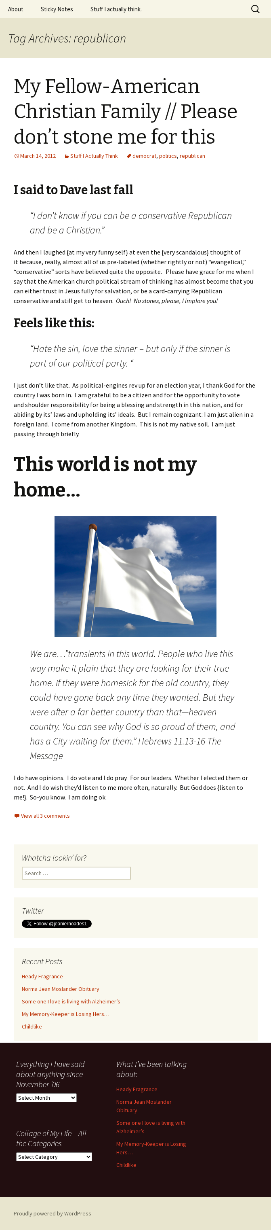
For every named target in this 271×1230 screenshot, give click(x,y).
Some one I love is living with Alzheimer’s (71, 1001)
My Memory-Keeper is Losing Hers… (65, 1014)
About (15, 9)
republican (192, 155)
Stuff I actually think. (116, 9)
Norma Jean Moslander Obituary (60, 988)
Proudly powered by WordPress (52, 1213)
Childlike (32, 1026)
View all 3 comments (45, 815)
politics (168, 155)
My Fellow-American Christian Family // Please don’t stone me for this (125, 112)
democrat (144, 155)
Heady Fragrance (42, 976)
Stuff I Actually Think (94, 155)
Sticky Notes (57, 9)
